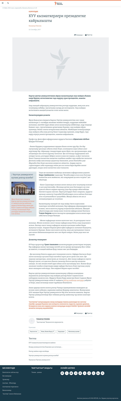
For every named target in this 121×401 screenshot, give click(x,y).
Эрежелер (5, 379)
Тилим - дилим (36, 372)
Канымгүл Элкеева (35, 26)
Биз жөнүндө (6, 376)
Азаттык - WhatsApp (9, 383)
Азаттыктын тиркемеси (10, 387)
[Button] (78, 35)
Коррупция (33, 12)
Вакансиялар (6, 390)
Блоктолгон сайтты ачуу (10, 372)
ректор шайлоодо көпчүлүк (73, 280)
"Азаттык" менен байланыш (11, 394)
